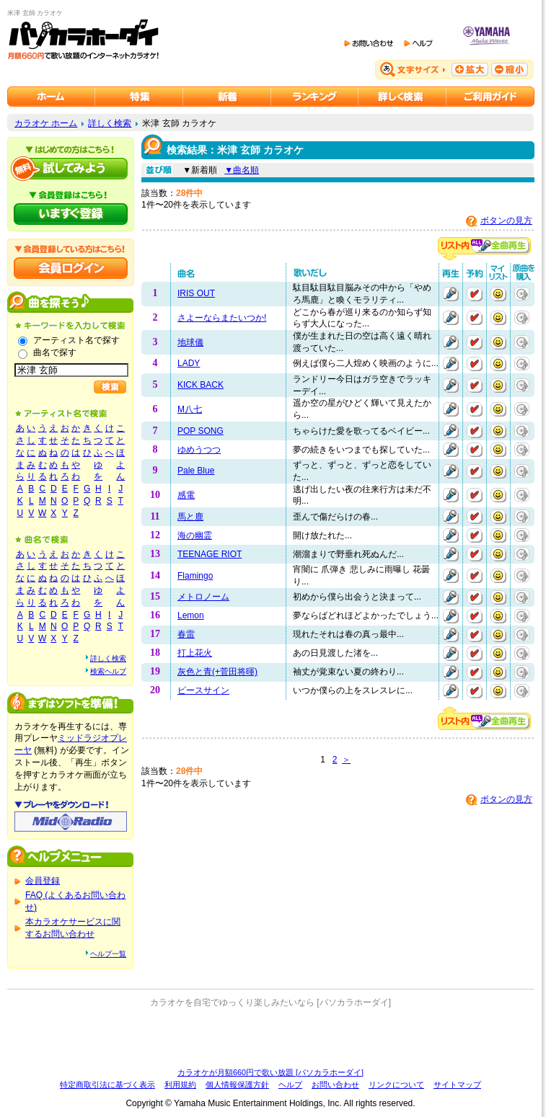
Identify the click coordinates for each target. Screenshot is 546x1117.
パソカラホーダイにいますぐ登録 (71, 214)
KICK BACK (200, 385)
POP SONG (200, 431)
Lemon (190, 615)
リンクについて (396, 1084)
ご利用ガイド (490, 96)
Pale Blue (195, 471)
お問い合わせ (335, 1084)
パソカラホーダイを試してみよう (71, 168)
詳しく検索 (109, 123)
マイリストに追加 (498, 294)
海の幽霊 (194, 535)
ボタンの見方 (506, 220)
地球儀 (190, 342)
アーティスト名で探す (76, 340)
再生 (451, 294)
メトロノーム (203, 597)
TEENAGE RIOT (209, 554)
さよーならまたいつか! (221, 318)
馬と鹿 (190, 517)
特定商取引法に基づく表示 (107, 1084)
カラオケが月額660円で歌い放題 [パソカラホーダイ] (270, 1072)
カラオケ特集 (139, 96)
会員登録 (42, 881)
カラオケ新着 (227, 96)
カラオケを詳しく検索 (402, 96)
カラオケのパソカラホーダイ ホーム (51, 96)
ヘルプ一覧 (108, 954)
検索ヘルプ (108, 671)
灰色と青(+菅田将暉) (217, 672)
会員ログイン (71, 268)
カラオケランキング (314, 96)
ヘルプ (290, 1084)
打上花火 (194, 653)
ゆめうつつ (199, 450)
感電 (186, 495)
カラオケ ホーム (45, 123)
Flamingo (195, 576)
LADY (188, 363)
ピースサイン (203, 690)
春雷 (186, 634)
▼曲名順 (241, 170)
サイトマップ (457, 1084)
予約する (475, 294)
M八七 (189, 409)
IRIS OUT (196, 293)
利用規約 (180, 1084)
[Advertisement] (270, 1037)
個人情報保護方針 (237, 1084)
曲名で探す (54, 352)
